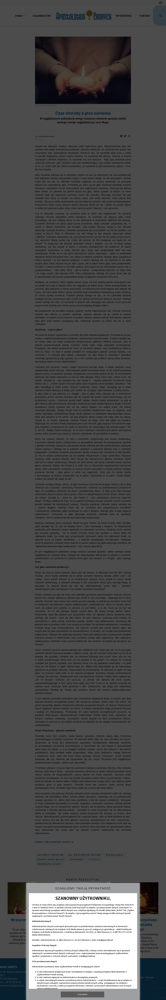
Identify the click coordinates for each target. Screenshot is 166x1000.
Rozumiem (82, 994)
